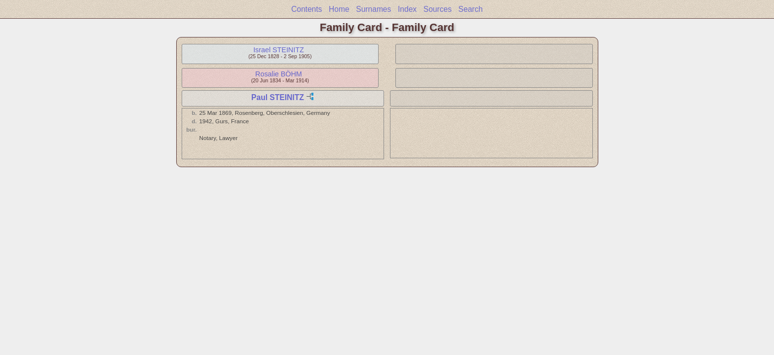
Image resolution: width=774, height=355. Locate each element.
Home (339, 9)
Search (471, 9)
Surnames (373, 9)
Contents (306, 9)
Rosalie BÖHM (278, 74)
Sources (438, 9)
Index (407, 9)
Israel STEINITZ (278, 50)
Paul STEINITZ (277, 97)
